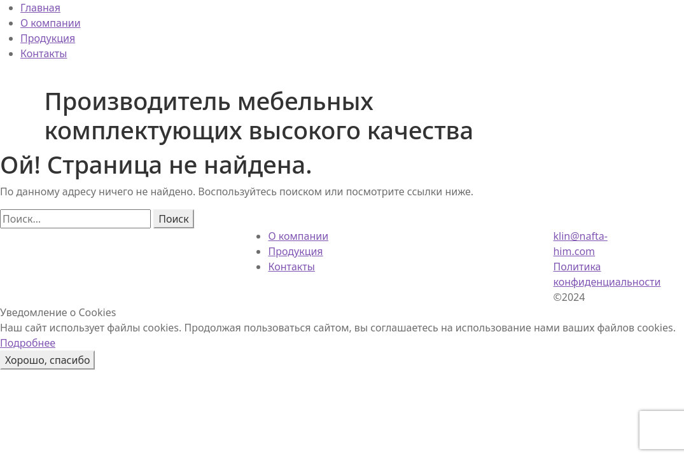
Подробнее (27, 343)
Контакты (43, 53)
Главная (40, 8)
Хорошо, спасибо (47, 360)
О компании (50, 23)
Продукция (47, 38)
